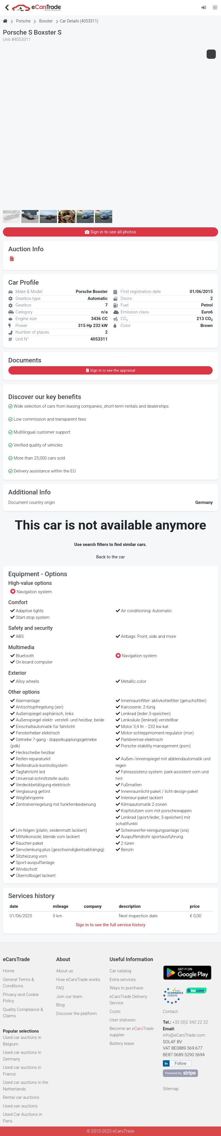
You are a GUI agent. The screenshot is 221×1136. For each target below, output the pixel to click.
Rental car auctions (21, 1097)
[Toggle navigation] (215, 7)
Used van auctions (20, 1106)
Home (8, 971)
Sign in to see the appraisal (110, 370)
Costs (115, 1011)
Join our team (69, 996)
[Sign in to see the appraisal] (12, 258)
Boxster (46, 21)
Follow (180, 1063)
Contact (170, 1011)
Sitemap (171, 1088)
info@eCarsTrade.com (184, 1035)
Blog (60, 1005)
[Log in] (205, 7)
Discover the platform (76, 1013)
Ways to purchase (126, 988)
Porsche (23, 21)
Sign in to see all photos (110, 232)
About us (64, 971)
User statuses (123, 1019)
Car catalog (120, 971)
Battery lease (122, 1043)
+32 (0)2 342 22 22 (190, 1022)
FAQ (60, 988)
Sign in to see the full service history (110, 924)
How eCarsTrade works (78, 979)
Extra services (123, 979)
